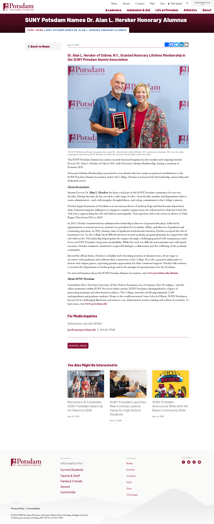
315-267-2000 (57, 517)
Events (126, 3)
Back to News (40, 46)
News (114, 3)
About (206, 10)
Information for (202, 2)
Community (67, 492)
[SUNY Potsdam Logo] (18, 9)
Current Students (71, 469)
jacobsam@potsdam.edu (82, 329)
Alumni (65, 486)
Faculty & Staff (70, 475)
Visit (152, 3)
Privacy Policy (17, 508)
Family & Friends (71, 481)
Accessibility (33, 508)
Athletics (190, 10)
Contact (139, 3)
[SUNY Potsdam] (26, 465)
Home (31, 30)
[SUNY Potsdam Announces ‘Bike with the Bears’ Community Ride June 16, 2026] (170, 394)
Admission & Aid (138, 10)
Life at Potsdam (166, 10)
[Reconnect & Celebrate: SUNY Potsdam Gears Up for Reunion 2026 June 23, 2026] (86, 394)
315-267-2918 (107, 329)
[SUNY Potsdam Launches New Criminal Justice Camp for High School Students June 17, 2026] (128, 396)
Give (162, 3)
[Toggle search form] (187, 3)
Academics (113, 10)
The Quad (176, 3)
